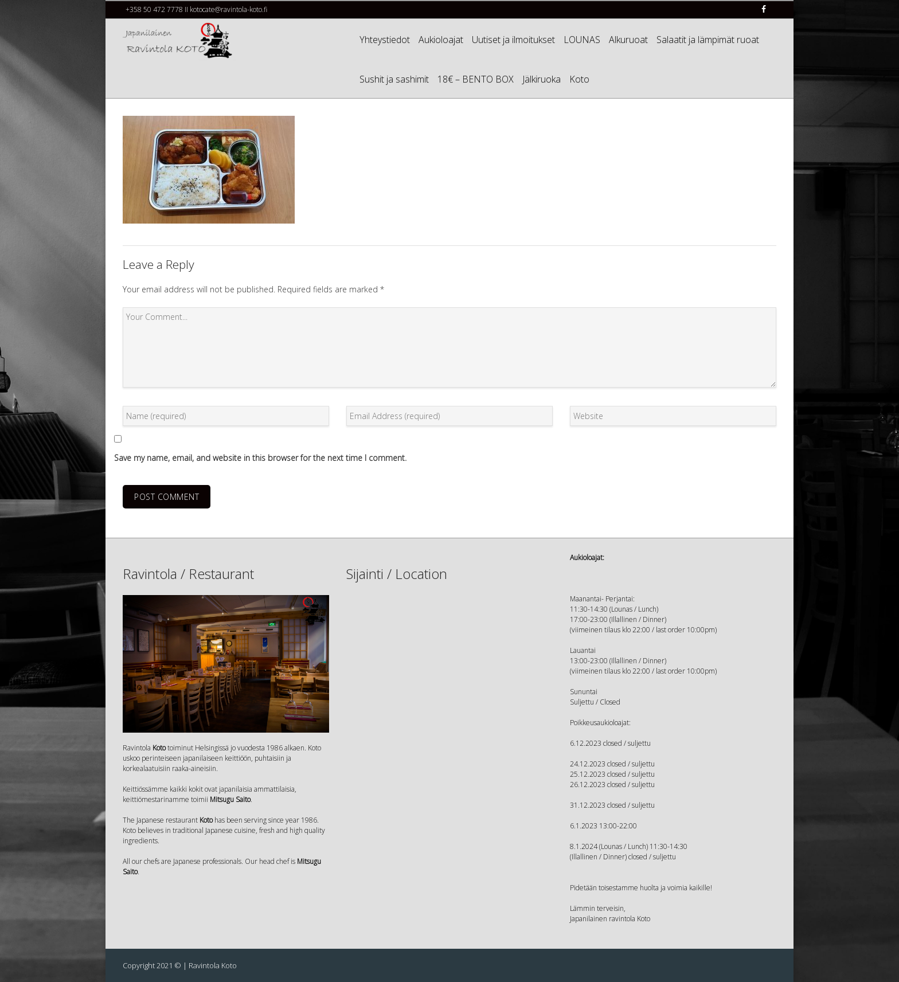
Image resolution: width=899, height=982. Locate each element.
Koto (579, 79)
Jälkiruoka (541, 79)
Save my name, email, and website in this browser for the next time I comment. (260, 457)
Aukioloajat (441, 39)
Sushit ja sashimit (394, 79)
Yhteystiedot (384, 39)
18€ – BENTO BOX (475, 79)
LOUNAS (582, 39)
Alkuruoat (628, 39)
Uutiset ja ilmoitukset (513, 39)
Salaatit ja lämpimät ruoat (707, 39)
